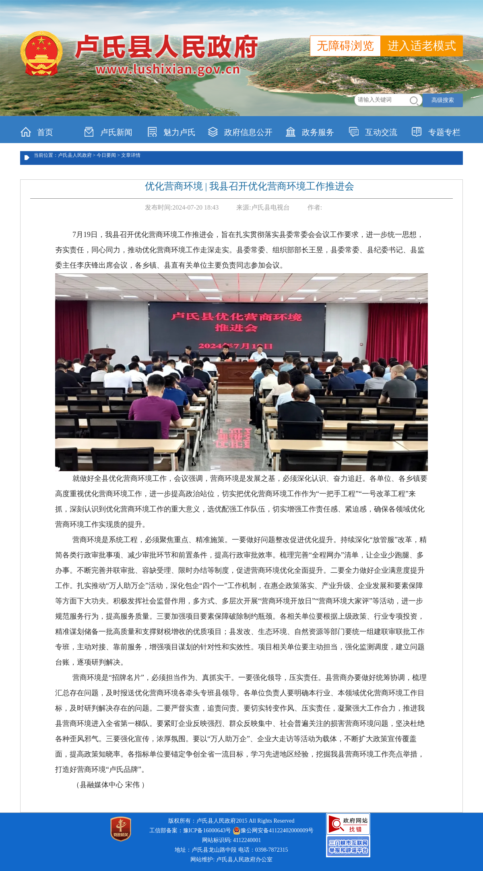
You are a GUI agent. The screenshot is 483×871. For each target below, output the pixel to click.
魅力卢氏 (171, 132)
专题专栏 (436, 132)
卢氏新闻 (108, 132)
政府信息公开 (240, 132)
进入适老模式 (422, 45)
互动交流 (373, 132)
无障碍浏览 (345, 45)
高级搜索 (442, 100)
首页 (37, 132)
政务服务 (309, 132)
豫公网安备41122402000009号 (273, 831)
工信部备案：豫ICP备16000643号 (190, 830)
